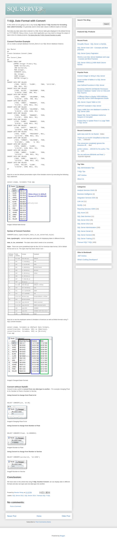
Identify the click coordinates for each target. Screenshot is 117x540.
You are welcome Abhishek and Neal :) (91, 154)
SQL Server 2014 (30, 495)
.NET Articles (82, 175)
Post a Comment (15, 506)
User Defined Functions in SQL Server (90, 85)
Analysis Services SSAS (86, 190)
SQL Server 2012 (18, 495)
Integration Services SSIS (86, 198)
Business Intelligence (84, 194)
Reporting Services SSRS (86, 209)
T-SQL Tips (81, 171)
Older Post (66, 516)
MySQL (80, 205)
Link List (80, 201)
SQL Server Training (84, 238)
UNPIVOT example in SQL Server (89, 106)
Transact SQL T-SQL (43, 495)
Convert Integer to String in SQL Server (91, 76)
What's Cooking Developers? (87, 260)
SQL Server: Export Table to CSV (89, 102)
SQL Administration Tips (85, 168)
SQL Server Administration (86, 227)
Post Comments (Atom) (43, 522)
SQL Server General (84, 235)
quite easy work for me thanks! (88, 134)
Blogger (62, 535)
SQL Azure (81, 213)
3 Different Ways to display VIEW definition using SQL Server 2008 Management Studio (93, 97)
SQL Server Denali (84, 231)
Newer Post (11, 516)
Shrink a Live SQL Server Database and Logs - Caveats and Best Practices (93, 58)
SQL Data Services (84, 216)
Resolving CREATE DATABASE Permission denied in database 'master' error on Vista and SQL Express (93, 91)
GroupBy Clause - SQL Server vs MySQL (91, 44)
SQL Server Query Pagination (87, 53)
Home (39, 516)
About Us (80, 179)
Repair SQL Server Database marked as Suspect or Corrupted (91, 116)
